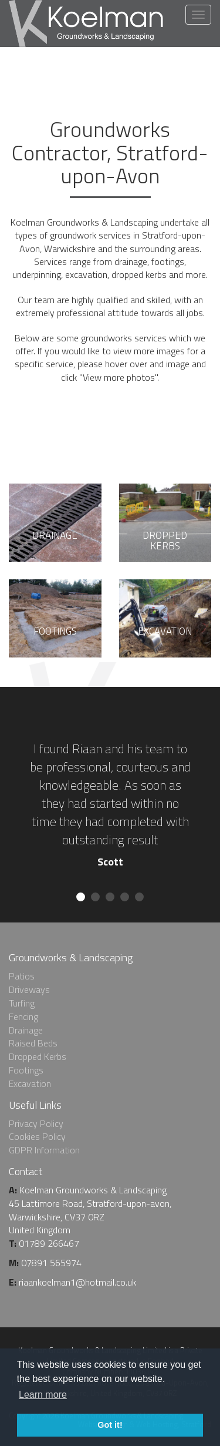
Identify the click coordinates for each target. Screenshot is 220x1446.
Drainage (26, 1030)
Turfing (22, 1003)
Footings (26, 1070)
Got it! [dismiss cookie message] (109, 1425)
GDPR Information (44, 1150)
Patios (22, 976)
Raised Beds (33, 1043)
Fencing (23, 1016)
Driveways (29, 989)
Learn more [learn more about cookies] (43, 1395)
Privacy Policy (36, 1123)
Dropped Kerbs (37, 1056)
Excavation (30, 1083)
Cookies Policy (37, 1136)
